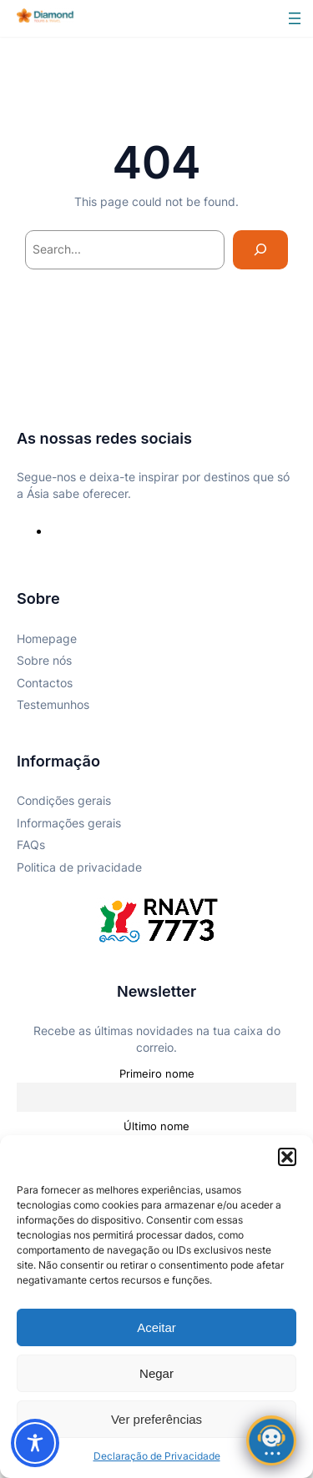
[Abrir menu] (295, 18)
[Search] (260, 249)
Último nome (156, 1126)
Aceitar (156, 1327)
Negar (156, 1373)
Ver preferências (156, 1419)
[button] (287, 1157)
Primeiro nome (156, 1074)
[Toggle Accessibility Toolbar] (35, 1442)
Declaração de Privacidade (156, 1456)
